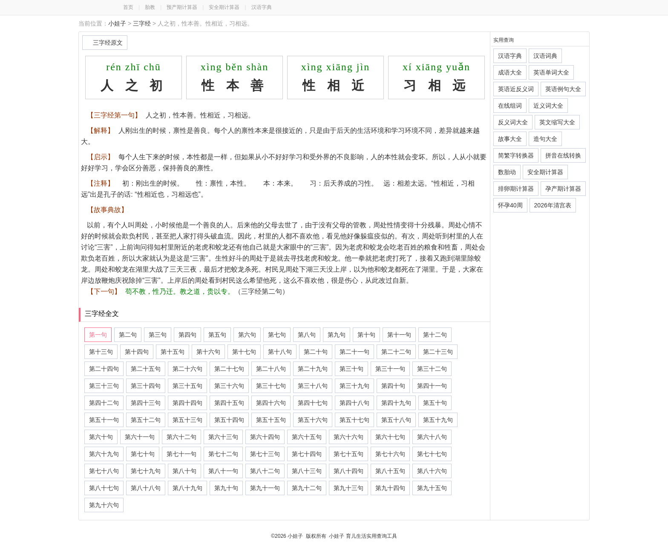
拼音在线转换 (563, 155)
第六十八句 (432, 436)
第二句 (128, 334)
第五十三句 (187, 419)
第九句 (337, 334)
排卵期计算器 (516, 188)
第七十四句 (307, 453)
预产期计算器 (182, 7)
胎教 (150, 7)
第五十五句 (271, 419)
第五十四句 (229, 419)
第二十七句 (229, 368)
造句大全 (545, 138)
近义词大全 (548, 105)
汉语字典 (261, 7)
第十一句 (399, 334)
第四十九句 (396, 402)
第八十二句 (265, 471)
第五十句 (435, 402)
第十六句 (208, 351)
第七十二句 (223, 453)
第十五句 (172, 351)
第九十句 (226, 488)
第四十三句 (146, 402)
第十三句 (101, 351)
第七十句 (143, 453)
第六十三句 (223, 436)
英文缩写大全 (557, 122)
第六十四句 (265, 436)
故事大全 (510, 138)
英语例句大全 (563, 89)
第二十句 (316, 351)
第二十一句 (354, 351)
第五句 (217, 334)
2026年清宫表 (552, 205)
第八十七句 (104, 488)
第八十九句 (187, 488)
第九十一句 (265, 488)
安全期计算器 (224, 7)
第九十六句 (104, 505)
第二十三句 (438, 351)
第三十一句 (390, 368)
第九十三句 (348, 488)
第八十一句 (223, 471)
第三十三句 (104, 385)
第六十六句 (348, 436)
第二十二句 (396, 351)
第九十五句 (432, 488)
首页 (128, 7)
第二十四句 (104, 368)
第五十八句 (396, 419)
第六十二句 (181, 436)
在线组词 (510, 105)
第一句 (98, 334)
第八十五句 (390, 471)
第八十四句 (348, 471)
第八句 (307, 334)
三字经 (142, 23)
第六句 (247, 334)
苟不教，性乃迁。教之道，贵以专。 (179, 291)
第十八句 (280, 351)
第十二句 (435, 334)
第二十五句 (146, 368)
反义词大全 (513, 122)
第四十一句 (432, 385)
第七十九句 (146, 471)
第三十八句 (313, 385)
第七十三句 (265, 453)
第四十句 (393, 385)
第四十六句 (271, 402)
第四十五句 (229, 402)
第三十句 (351, 368)
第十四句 (137, 351)
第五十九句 (438, 419)
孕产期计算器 (563, 188)
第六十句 (101, 436)
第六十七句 (390, 436)
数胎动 (507, 172)
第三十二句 (432, 368)
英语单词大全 (551, 72)
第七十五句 (348, 453)
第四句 (187, 334)
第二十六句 (187, 368)
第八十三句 (307, 471)
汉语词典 (545, 55)
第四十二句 (104, 402)
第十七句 (244, 351)
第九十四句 (390, 488)
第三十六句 (229, 385)
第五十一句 (104, 419)
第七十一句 (181, 453)
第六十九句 (104, 453)
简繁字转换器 (516, 155)
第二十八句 (271, 368)
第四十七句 (313, 402)
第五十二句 (146, 419)
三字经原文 (108, 42)
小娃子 (117, 23)
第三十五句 (187, 385)
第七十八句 (104, 471)
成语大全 (510, 72)
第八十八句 (146, 488)
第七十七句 (432, 453)
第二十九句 (313, 368)
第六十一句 (140, 436)
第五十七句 (354, 419)
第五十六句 (313, 419)
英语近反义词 (516, 89)
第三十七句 (271, 385)
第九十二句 (307, 488)
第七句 (277, 334)
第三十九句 (354, 385)
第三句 (158, 334)
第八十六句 (432, 471)
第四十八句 (354, 402)
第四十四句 (187, 402)
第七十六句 (390, 453)
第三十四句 (146, 385)
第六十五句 (307, 436)
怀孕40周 (510, 205)
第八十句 (184, 471)
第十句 (366, 334)
